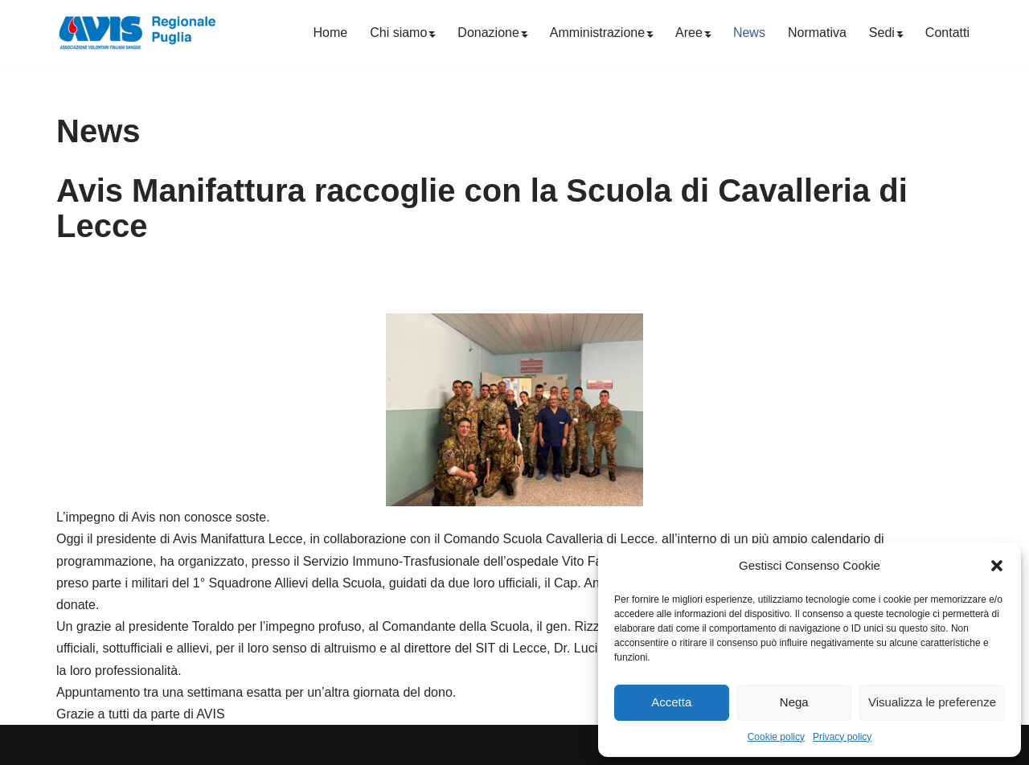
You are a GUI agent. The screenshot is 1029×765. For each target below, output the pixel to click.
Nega (794, 702)
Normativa (817, 32)
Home (331, 32)
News (749, 32)
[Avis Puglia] (136, 32)
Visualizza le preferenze (932, 702)
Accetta (671, 702)
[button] (997, 566)
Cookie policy (776, 736)
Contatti (947, 32)
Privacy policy (842, 736)
